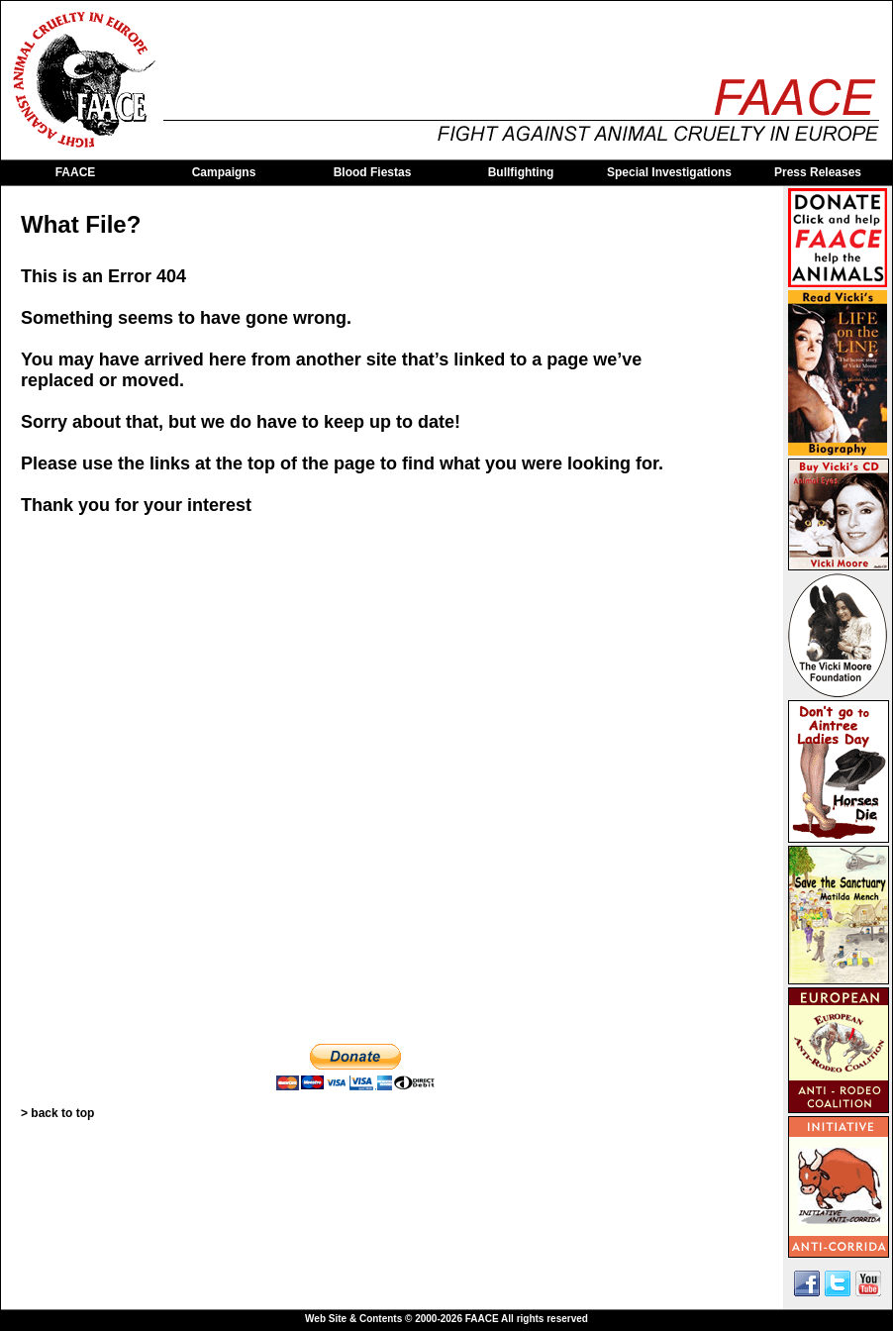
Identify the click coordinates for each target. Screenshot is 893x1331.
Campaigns (224, 172)
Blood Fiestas (373, 172)
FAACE (75, 172)
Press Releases (817, 172)
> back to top (57, 1113)
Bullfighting (521, 172)
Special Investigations (669, 172)
